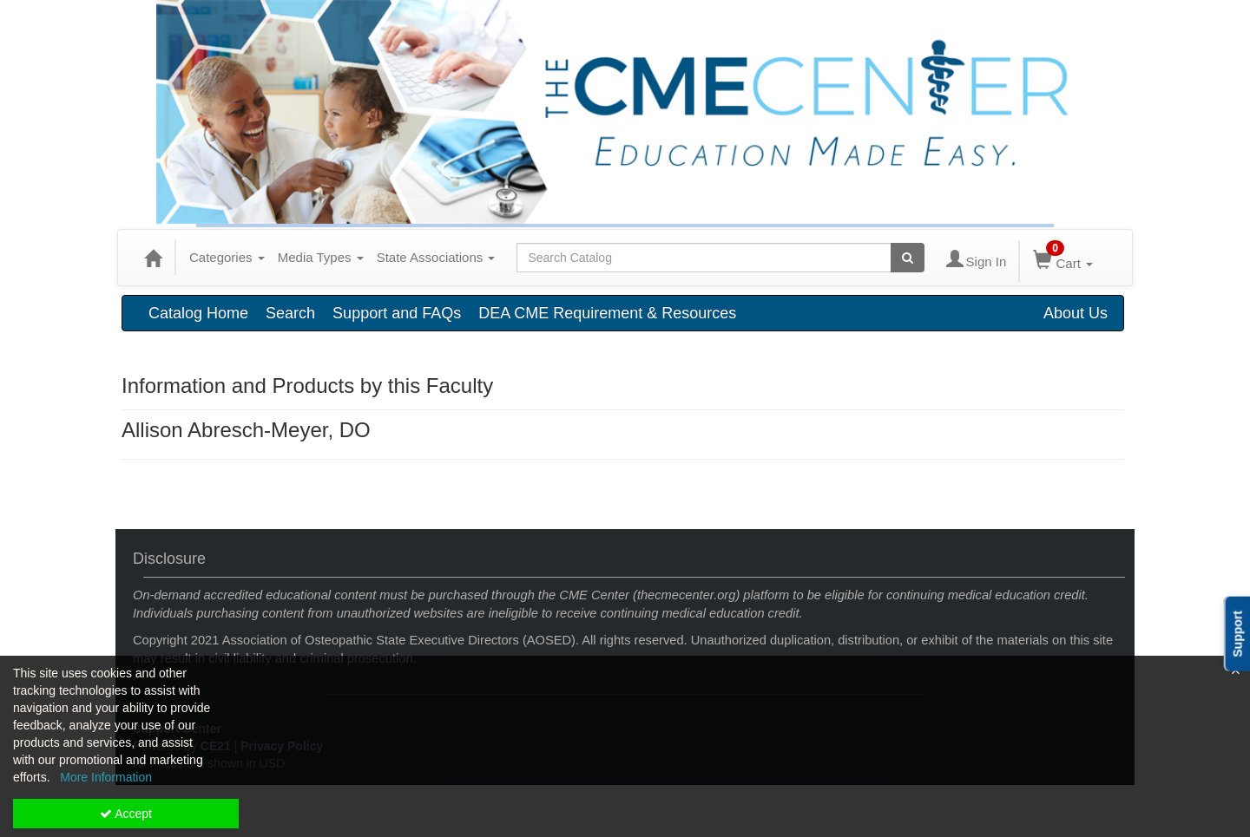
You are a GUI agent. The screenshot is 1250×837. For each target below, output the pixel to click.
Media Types (321, 257)
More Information (106, 777)
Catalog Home (198, 313)
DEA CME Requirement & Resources (607, 313)
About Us (1075, 313)
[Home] (152, 257)
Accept (126, 814)
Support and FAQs (396, 313)
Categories (227, 257)
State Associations (436, 257)
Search (290, 313)
